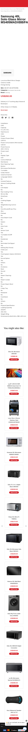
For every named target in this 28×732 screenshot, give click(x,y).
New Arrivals (12, 8)
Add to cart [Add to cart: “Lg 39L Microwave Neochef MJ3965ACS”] (14, 686)
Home (2, 8)
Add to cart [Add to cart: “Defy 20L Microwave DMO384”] (14, 359)
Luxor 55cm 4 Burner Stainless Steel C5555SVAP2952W (14, 420)
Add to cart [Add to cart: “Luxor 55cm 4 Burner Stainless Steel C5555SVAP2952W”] (14, 428)
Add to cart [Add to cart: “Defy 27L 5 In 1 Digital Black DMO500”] (14, 492)
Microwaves (11, 90)
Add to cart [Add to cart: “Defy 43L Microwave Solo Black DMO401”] (14, 557)
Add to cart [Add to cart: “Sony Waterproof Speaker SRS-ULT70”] (14, 718)
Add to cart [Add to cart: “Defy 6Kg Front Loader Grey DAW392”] (14, 621)
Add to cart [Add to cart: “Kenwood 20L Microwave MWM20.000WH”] (14, 460)
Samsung (7, 92)
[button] (2, 117)
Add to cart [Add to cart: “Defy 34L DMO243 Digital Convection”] (14, 653)
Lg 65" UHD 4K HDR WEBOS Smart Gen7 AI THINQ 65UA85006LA (14, 386)
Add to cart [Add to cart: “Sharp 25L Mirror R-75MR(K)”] (14, 524)
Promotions (6, 8)
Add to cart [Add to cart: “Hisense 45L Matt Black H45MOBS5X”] (14, 589)
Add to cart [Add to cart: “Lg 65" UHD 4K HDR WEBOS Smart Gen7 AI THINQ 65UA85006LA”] (14, 393)
